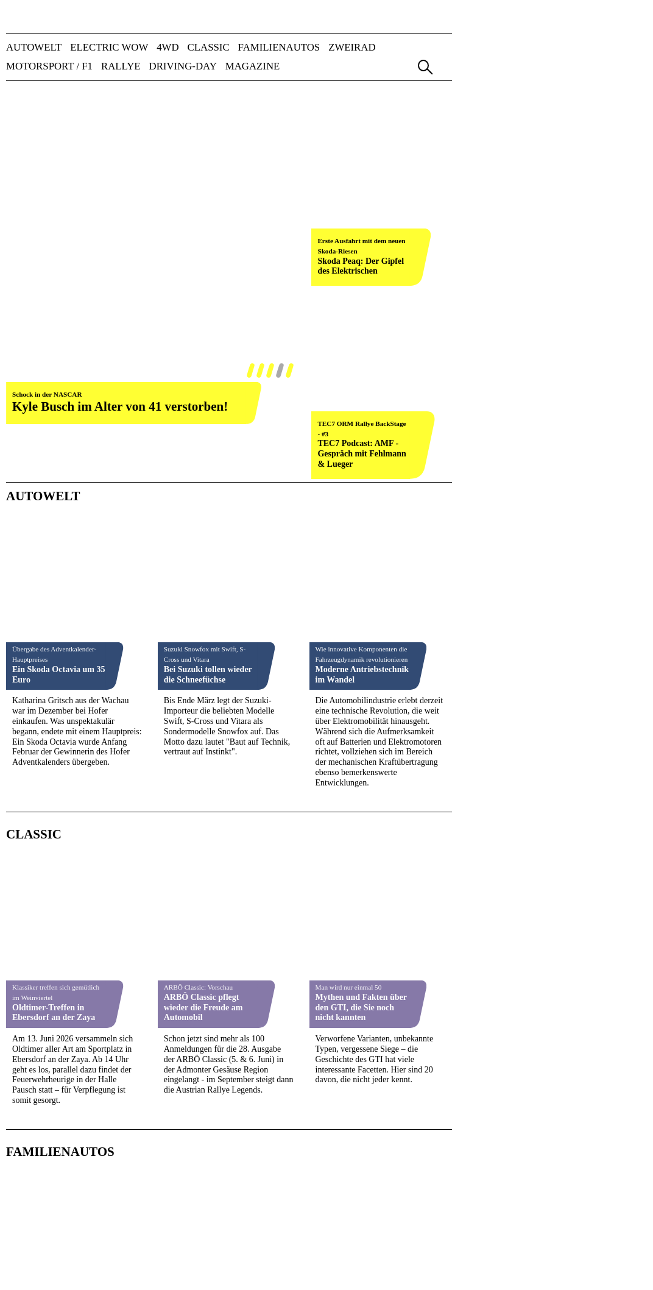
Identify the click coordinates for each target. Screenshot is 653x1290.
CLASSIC (209, 48)
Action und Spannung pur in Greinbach (204, 841)
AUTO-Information (285, 1195)
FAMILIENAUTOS (279, 48)
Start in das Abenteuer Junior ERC (53, 1002)
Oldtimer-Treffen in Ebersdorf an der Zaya (53, 476)
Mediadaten (151, 1139)
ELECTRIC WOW (109, 48)
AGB (343, 1139)
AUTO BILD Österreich (293, 1185)
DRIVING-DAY (183, 67)
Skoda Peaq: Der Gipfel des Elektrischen (360, 133)
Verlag (38, 1139)
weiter (287, 132)
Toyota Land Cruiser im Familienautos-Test (56, 658)
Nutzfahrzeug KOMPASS (296, 1236)
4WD (167, 48)
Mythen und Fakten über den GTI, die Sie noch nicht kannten (361, 471)
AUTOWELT (34, 48)
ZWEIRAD (351, 48)
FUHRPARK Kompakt (291, 1226)
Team (89, 1139)
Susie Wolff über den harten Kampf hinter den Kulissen (58, 836)
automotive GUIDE (285, 1247)
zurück (23, 132)
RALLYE (121, 67)
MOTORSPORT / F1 (49, 67)
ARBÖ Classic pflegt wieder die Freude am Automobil (203, 471)
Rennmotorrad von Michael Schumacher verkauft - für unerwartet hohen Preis (362, 852)
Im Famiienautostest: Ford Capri (202, 647)
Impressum (287, 1139)
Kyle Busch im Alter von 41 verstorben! (120, 115)
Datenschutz (404, 1139)
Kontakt (220, 1139)
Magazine (252, 67)
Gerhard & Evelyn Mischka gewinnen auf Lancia (205, 998)
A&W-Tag (270, 1257)
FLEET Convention (285, 1267)
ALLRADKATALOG (289, 1206)
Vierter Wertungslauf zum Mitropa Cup (355, 992)
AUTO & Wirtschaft (287, 1175)
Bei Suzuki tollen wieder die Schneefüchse (208, 273)
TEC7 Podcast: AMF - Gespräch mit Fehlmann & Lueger (361, 187)
